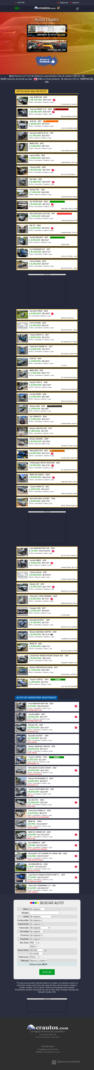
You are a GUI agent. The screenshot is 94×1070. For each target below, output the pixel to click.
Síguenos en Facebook (68, 1061)
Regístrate (63, 2)
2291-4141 (19, 2)
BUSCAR (46, 972)
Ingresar (74, 2)
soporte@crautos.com (51, 1052)
